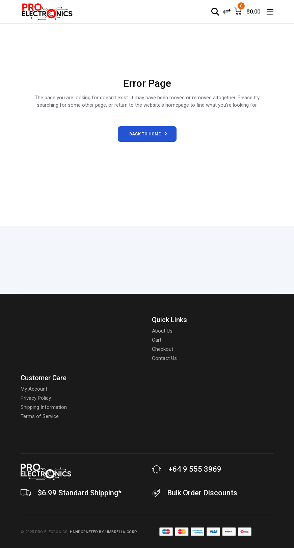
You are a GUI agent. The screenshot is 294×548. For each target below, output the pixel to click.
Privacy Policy (36, 398)
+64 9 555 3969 (194, 469)
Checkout (162, 349)
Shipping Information (44, 407)
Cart (156, 340)
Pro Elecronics (51, 532)
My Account (34, 389)
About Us (162, 331)
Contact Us (164, 358)
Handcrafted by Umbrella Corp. (104, 532)
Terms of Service (40, 416)
